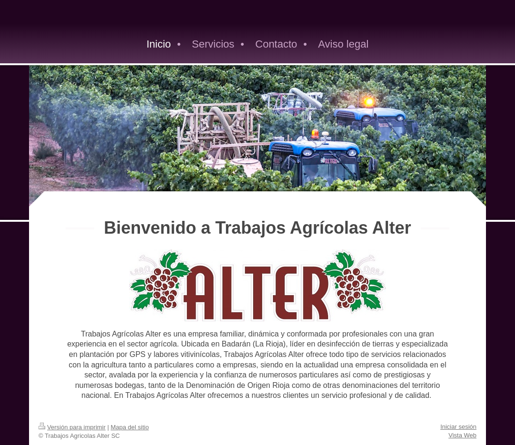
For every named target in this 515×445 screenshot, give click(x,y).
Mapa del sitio (129, 427)
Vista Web (462, 435)
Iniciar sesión (458, 426)
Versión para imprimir (72, 427)
